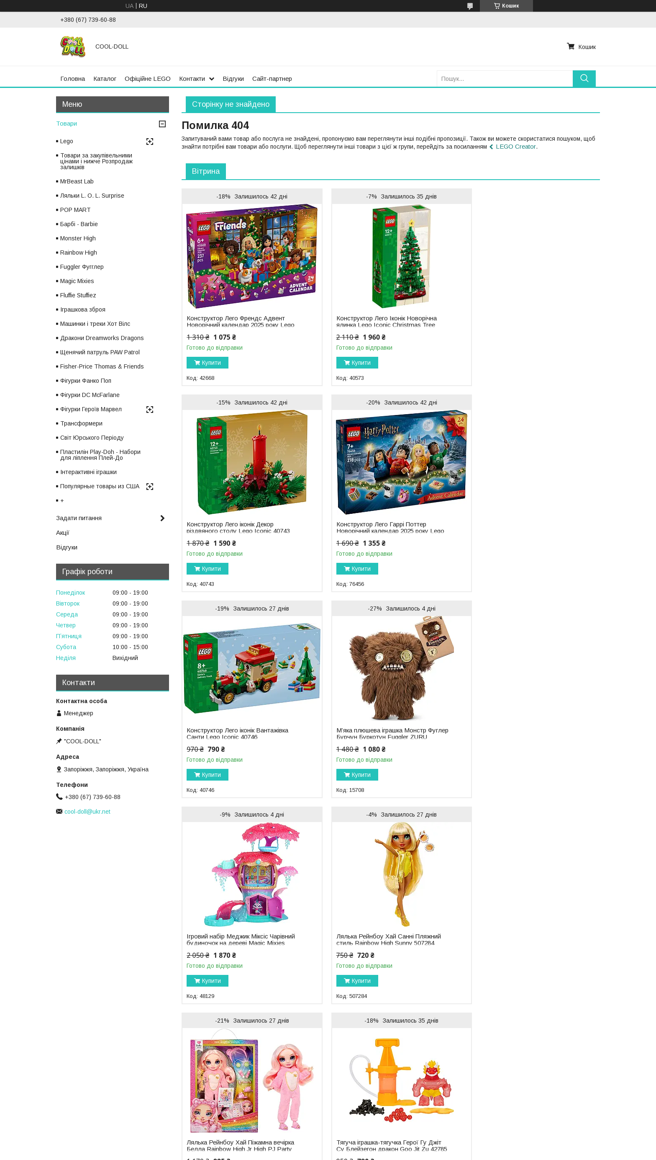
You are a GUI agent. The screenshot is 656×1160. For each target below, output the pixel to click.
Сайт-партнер (272, 78)
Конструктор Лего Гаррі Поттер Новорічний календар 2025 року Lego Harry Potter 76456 (233, 531)
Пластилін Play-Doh (525, 1106)
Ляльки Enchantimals (200, 1089)
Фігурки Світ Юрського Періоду (540, 1071)
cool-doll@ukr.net (87, 811)
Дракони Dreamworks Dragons (102, 338)
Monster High (78, 238)
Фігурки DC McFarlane (90, 395)
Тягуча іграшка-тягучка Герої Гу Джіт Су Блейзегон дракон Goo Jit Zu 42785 (239, 943)
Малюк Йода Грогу (523, 1089)
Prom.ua (367, 1137)
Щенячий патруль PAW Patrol (100, 352)
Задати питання (79, 517)
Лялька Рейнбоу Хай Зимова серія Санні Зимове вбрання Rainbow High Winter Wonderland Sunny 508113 (523, 928)
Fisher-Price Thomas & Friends (102, 366)
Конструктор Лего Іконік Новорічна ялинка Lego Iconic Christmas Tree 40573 (379, 325)
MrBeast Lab (77, 181)
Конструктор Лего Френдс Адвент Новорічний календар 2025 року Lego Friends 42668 (236, 325)
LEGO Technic (354, 1098)
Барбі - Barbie (79, 224)
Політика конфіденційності (379, 1152)
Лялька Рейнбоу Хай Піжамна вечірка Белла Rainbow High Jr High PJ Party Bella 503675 (522, 737)
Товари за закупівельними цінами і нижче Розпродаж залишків (96, 161)
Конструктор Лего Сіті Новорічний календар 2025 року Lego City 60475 (381, 925)
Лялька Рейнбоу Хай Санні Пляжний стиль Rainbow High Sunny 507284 (381, 733)
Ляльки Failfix (189, 1106)
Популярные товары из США (99, 486)
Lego (66, 141)
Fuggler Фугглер (82, 266)
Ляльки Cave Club (196, 1098)
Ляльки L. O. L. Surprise (92, 195)
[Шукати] (584, 78)
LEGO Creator (516, 146)
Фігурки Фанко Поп (85, 380)
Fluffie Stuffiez (78, 295)
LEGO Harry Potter (359, 1089)
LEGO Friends (353, 1071)
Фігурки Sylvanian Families (533, 1080)
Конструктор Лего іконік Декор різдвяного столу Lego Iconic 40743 (522, 321)
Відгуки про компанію (37, 1098)
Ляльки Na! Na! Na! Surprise (210, 1080)
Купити (211, 362)
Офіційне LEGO (148, 78)
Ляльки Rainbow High (200, 1071)
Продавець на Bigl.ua (328, 1144)
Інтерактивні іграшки (88, 472)
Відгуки (233, 78)
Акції (62, 532)
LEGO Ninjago (353, 1080)
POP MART (75, 209)
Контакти (192, 78)
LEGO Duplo (351, 1106)
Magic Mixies (77, 281)
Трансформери (81, 423)
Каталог (104, 78)
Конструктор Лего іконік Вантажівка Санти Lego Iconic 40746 (379, 527)
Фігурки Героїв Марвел (91, 409)
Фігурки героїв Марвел (528, 1098)
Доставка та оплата (35, 1080)
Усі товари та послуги (563, 1016)
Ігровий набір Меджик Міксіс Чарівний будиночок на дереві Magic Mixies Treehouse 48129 (239, 737)
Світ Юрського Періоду (92, 437)
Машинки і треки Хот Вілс (95, 323)
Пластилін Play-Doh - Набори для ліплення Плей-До (100, 455)
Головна (72, 78)
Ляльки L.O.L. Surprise (202, 1062)
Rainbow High (78, 252)
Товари (66, 123)
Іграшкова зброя (82, 309)
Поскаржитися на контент (313, 1152)
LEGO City (348, 1062)
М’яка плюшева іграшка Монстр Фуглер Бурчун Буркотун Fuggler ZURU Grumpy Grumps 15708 (518, 531)
